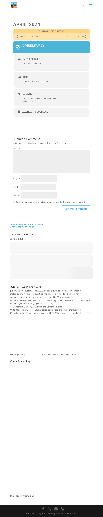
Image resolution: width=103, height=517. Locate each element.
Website (16, 195)
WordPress (71, 513)
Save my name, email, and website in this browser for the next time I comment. (50, 202)
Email (16, 187)
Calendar (27, 112)
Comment (18, 148)
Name (16, 179)
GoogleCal (41, 112)
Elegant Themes (45, 513)
